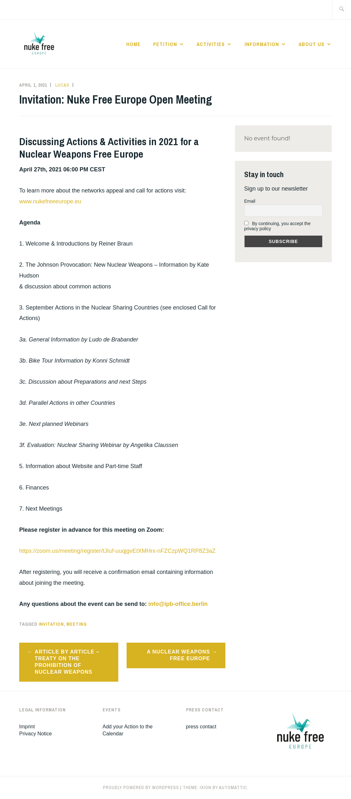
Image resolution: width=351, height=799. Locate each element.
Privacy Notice (35, 733)
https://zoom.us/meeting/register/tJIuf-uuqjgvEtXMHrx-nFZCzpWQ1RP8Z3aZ (117, 551)
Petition (165, 44)
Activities (211, 44)
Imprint (27, 726)
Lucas (62, 85)
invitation (51, 624)
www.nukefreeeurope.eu (50, 201)
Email (249, 201)
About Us (311, 44)
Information (262, 44)
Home (133, 44)
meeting (76, 624)
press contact (201, 726)
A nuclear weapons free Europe (178, 655)
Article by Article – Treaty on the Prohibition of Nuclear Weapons (67, 661)
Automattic (233, 787)
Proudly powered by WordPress (141, 787)
